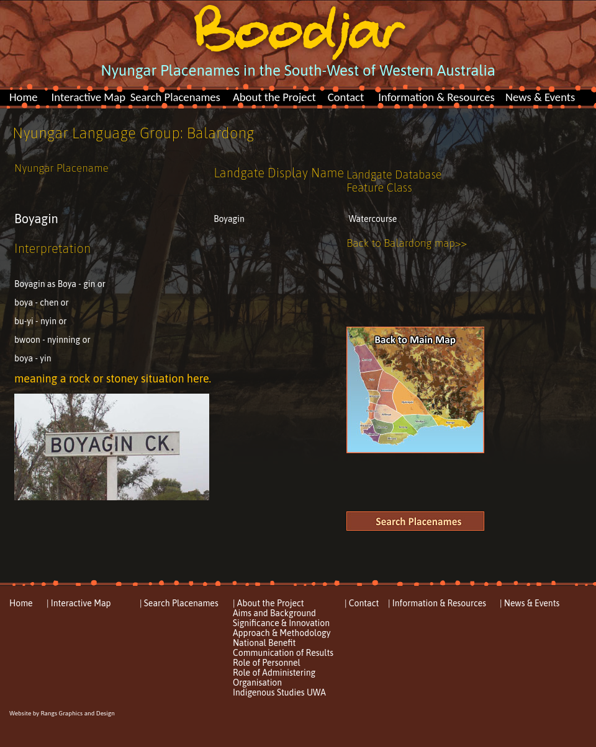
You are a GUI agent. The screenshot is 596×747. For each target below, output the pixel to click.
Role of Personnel (266, 663)
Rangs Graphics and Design (77, 713)
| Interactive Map (79, 603)
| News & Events (529, 603)
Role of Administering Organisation (274, 677)
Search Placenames (175, 97)
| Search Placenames (179, 603)
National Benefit (264, 643)
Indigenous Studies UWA (279, 692)
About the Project (274, 97)
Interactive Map (88, 97)
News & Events (540, 97)
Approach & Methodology (281, 633)
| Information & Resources (437, 603)
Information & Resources (436, 97)
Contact (346, 97)
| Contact (362, 603)
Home (23, 97)
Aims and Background (274, 613)
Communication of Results (283, 653)
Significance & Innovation (281, 623)
